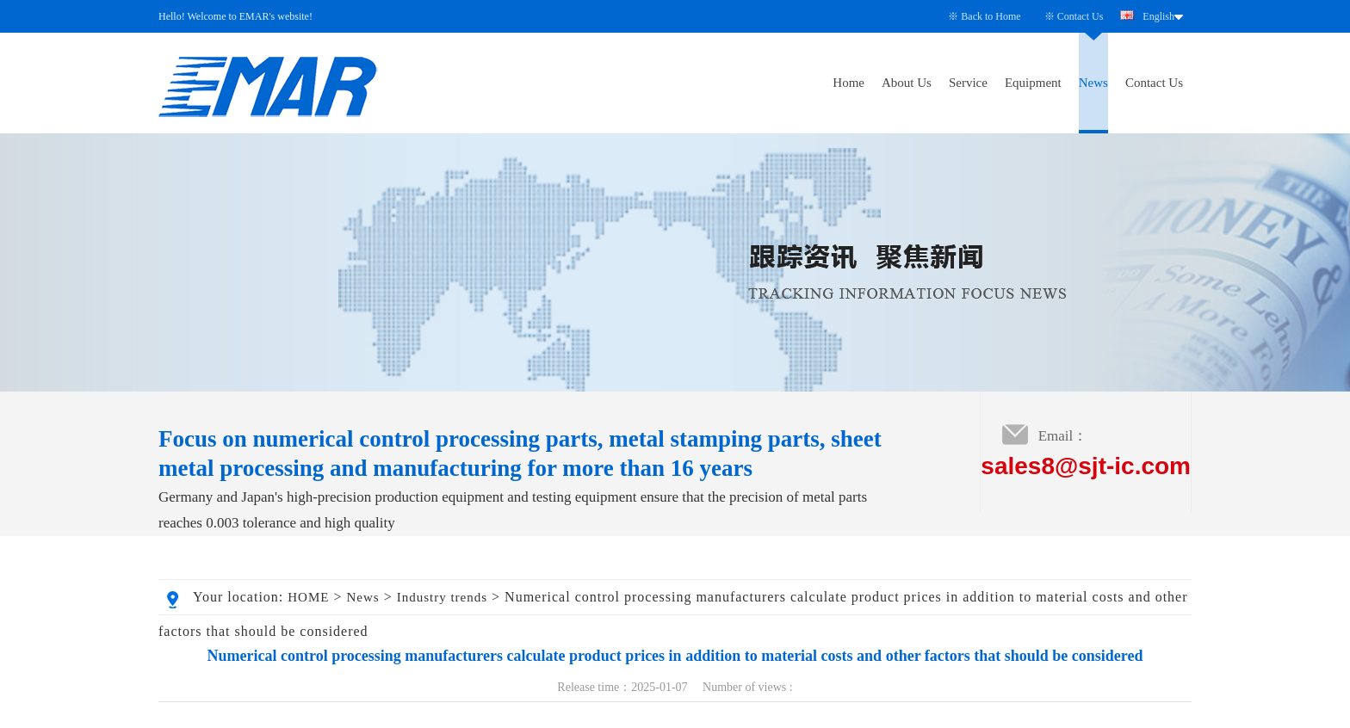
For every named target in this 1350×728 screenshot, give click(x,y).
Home (848, 82)
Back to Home (990, 16)
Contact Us (1080, 16)
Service (968, 82)
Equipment (1033, 82)
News (1093, 82)
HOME (308, 597)
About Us (907, 82)
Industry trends (442, 597)
